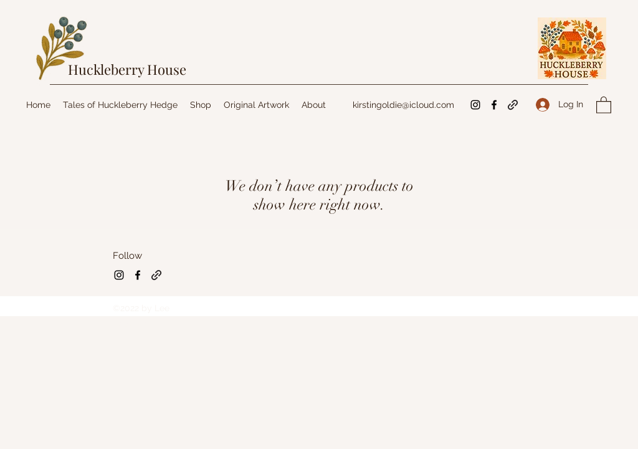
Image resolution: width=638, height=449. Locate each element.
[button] (603, 104)
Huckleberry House (127, 69)
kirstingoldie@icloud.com (403, 105)
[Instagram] (475, 105)
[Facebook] (494, 105)
